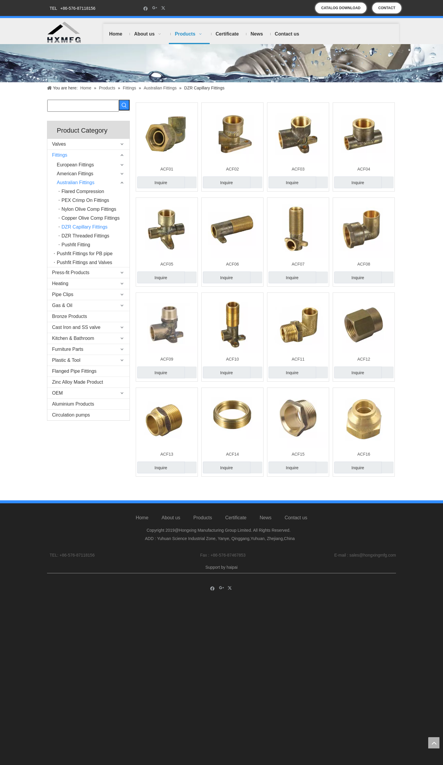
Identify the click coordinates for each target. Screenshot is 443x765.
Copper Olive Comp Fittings (91, 218)
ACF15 (298, 454)
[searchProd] (83, 106)
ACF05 (166, 264)
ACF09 (166, 359)
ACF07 (298, 264)
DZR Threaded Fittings (85, 235)
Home (142, 522)
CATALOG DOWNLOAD (340, 8)
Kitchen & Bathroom (73, 338)
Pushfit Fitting (76, 244)
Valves (59, 144)
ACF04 (363, 169)
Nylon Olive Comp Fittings (89, 209)
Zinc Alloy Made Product (77, 382)
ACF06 (232, 264)
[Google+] (155, 8)
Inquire (152, 182)
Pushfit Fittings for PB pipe (85, 253)
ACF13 (166, 454)
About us (170, 522)
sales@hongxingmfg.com (373, 560)
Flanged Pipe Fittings (74, 371)
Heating (60, 283)
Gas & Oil (62, 305)
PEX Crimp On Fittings (85, 200)
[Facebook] (145, 8)
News (265, 522)
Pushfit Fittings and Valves (84, 262)
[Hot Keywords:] (124, 105)
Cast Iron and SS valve (76, 327)
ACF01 (166, 169)
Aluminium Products (73, 403)
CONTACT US (386, 9)
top (433, 742)
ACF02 (232, 169)
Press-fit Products (70, 272)
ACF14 (232, 454)
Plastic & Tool (66, 360)
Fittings (59, 155)
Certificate (235, 522)
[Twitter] (164, 8)
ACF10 (232, 359)
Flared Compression (83, 191)
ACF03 (298, 169)
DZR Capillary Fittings (85, 226)
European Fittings (75, 164)
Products (202, 522)
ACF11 (298, 359)
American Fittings (75, 173)
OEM (57, 393)
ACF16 (363, 454)
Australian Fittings (75, 182)
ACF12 (363, 359)
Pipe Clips (62, 294)
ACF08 (363, 264)
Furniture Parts (67, 349)
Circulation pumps (71, 414)
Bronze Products (69, 316)
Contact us (295, 522)
